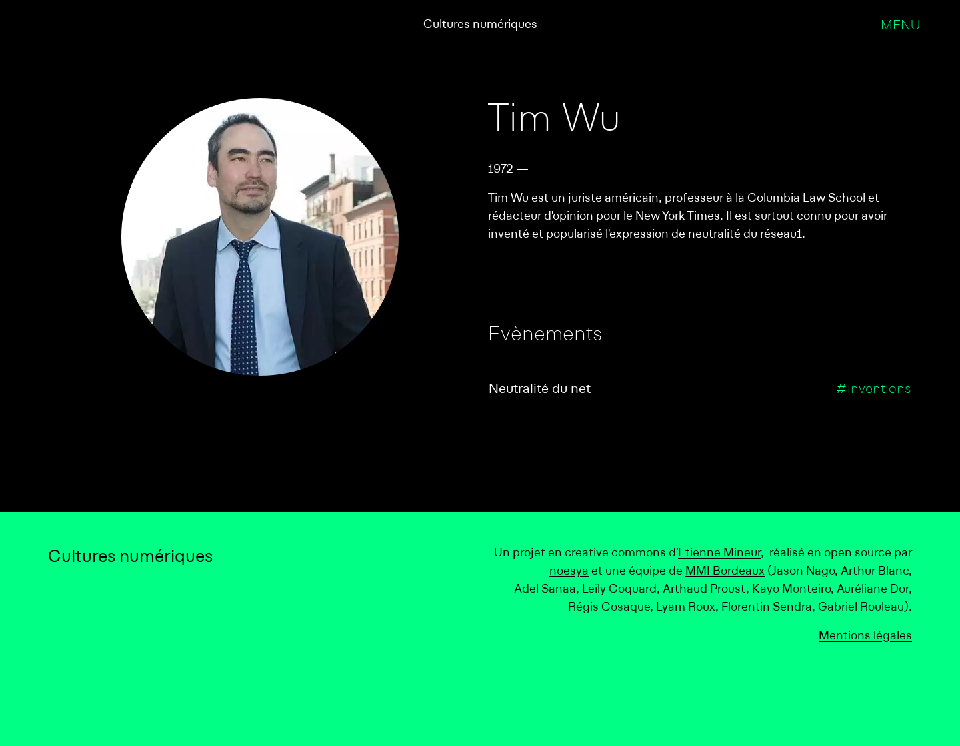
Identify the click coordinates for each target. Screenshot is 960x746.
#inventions (873, 390)
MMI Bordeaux (725, 571)
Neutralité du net (540, 390)
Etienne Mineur (719, 553)
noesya (569, 571)
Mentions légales (865, 636)
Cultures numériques (480, 25)
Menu (900, 26)
